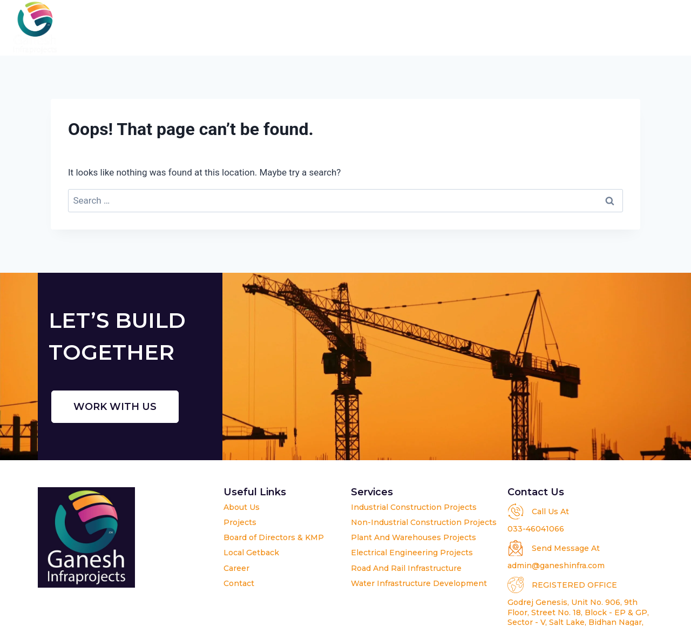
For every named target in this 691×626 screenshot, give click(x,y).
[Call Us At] (515, 511)
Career (598, 28)
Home (198, 28)
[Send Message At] (515, 548)
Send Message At (566, 548)
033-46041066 (535, 529)
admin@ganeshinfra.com (556, 565)
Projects (385, 28)
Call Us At (550, 511)
